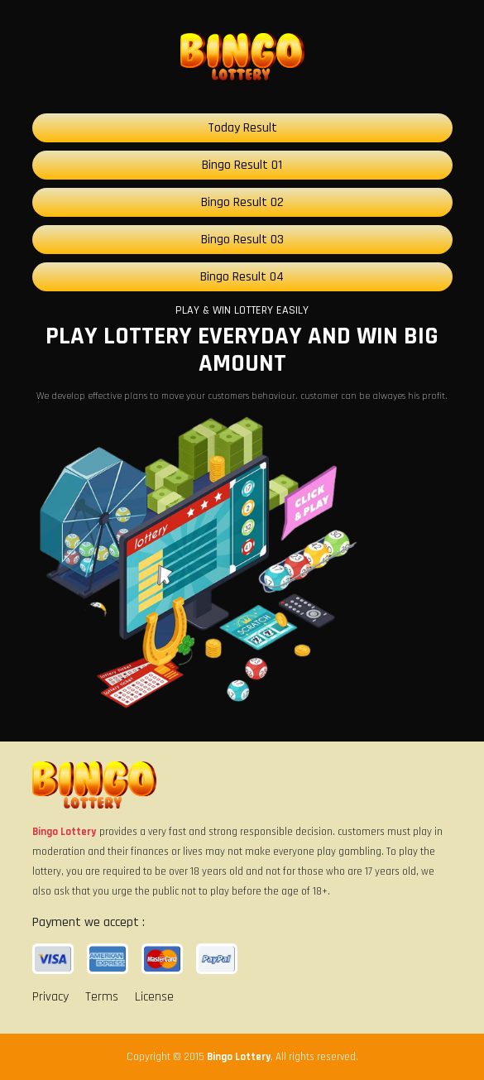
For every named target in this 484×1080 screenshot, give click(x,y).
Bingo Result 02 (242, 202)
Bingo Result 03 (242, 239)
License (154, 997)
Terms (101, 997)
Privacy (50, 997)
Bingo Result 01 (242, 165)
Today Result (242, 128)
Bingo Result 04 (242, 277)
